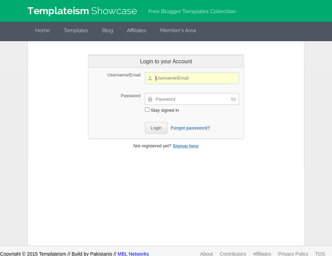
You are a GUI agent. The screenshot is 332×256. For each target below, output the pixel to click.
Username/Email (123, 74)
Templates (76, 30)
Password (130, 95)
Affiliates (136, 30)
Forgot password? (190, 127)
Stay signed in (162, 110)
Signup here (186, 145)
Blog (107, 30)
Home (42, 30)
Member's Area (178, 30)
